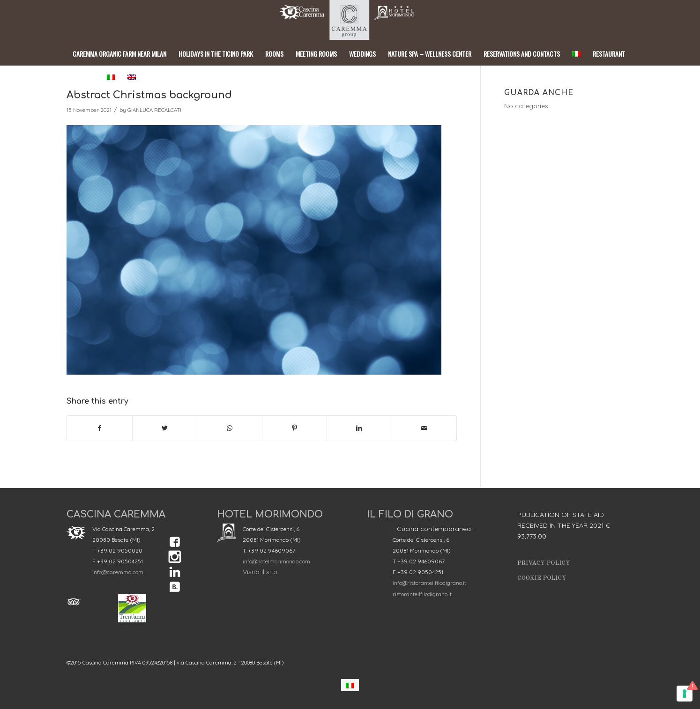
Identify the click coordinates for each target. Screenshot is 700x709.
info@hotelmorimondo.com (276, 561)
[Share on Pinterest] (294, 428)
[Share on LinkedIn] (359, 428)
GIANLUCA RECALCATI (154, 110)
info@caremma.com (117, 572)
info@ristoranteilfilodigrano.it (429, 582)
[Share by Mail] (424, 428)
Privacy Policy (543, 563)
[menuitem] (350, 685)
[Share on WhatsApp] (229, 428)
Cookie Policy (541, 578)
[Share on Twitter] (165, 428)
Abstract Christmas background (149, 95)
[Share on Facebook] (99, 428)
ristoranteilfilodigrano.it (422, 594)
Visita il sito (260, 572)
